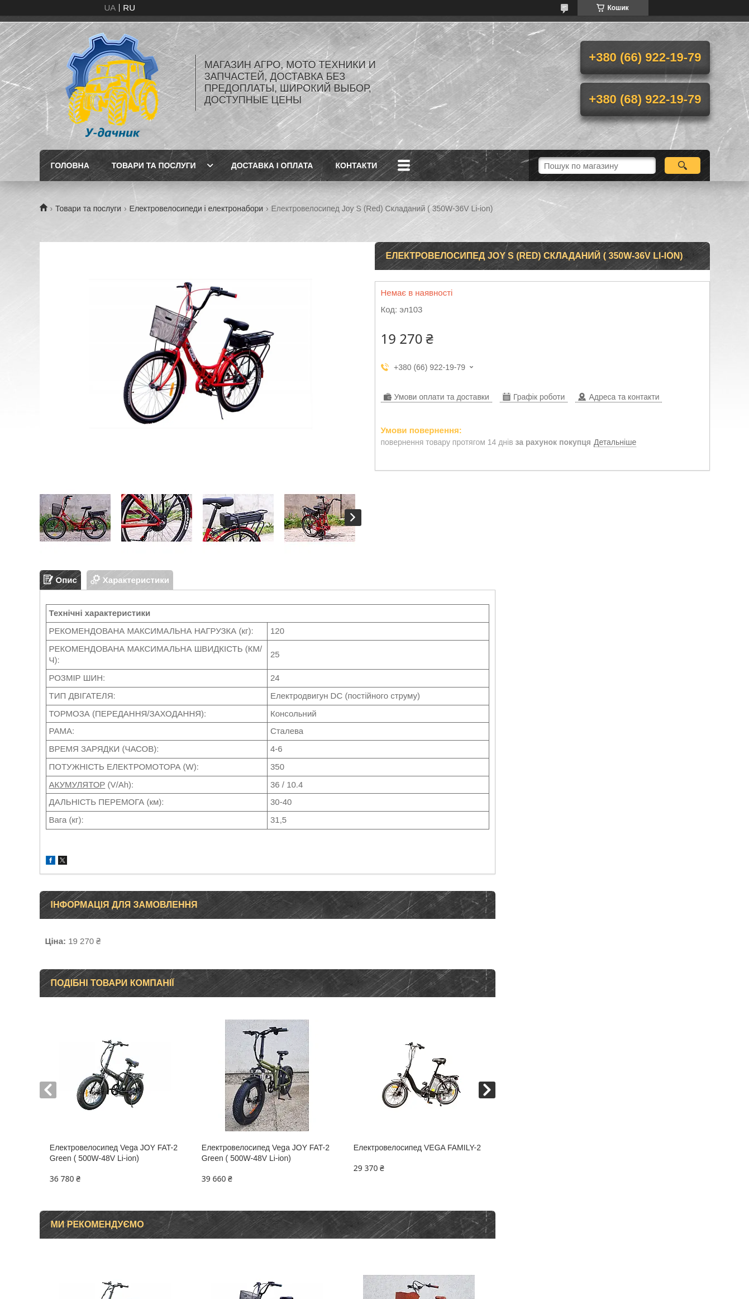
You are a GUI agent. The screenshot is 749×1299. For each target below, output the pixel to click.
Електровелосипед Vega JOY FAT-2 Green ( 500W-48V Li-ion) (114, 1153)
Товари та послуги (154, 165)
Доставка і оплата (272, 165)
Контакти (356, 165)
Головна (70, 165)
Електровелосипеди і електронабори (197, 208)
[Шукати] (683, 165)
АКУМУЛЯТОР (77, 784)
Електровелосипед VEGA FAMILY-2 (417, 1147)
